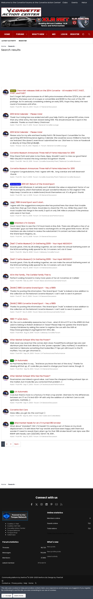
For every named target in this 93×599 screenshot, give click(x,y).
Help (25, 583)
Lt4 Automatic (19, 360)
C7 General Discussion (48, 107)
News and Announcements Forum (53, 281)
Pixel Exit (60, 577)
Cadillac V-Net (13, 524)
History (85, 2)
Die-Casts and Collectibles (49, 416)
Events (75, 2)
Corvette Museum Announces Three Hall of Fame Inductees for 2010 (42, 152)
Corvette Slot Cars (19, 409)
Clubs (65, 2)
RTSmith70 (42, 563)
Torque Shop (12, 532)
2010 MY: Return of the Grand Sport (32, 184)
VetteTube (11, 535)
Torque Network (13, 530)
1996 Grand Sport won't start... (27, 202)
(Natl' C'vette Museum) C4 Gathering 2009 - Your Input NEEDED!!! (41, 243)
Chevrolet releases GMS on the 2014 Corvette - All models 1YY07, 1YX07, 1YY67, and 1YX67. (47, 92)
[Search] (89, 34)
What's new (38, 34)
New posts (51, 546)
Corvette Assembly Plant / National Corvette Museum (60, 161)
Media (55, 34)
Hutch (12, 107)
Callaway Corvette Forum (49, 252)
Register (23, 41)
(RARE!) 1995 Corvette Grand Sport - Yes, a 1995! (33, 287)
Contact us (6, 583)
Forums (20, 34)
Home (7, 34)
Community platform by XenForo (25, 577)
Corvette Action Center (16, 528)
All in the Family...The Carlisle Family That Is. (30, 274)
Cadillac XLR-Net (13, 526)
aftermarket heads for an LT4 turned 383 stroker (35, 422)
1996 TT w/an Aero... (19, 319)
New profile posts (54, 550)
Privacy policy (17, 583)
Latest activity (9, 41)
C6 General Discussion (48, 195)
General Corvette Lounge (49, 125)
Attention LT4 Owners (22, 222)
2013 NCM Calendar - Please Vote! (26, 114)
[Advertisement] (46, 70)
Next (16, 444)
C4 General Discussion (48, 236)
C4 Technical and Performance (51, 216)
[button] (26, 34)
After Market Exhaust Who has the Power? (30, 339)
